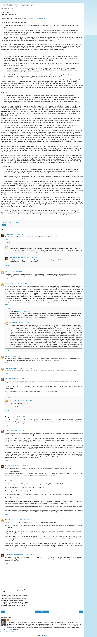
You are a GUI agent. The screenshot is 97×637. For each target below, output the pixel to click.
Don (6, 356)
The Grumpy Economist (17, 5)
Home (42, 611)
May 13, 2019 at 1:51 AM (23, 246)
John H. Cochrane (14, 620)
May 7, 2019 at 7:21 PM (21, 378)
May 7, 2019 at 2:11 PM (20, 283)
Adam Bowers (9, 520)
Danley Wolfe (9, 283)
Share (3, 225)
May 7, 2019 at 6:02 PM (25, 368)
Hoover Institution (75, 624)
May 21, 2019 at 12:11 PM (26, 554)
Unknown (12, 246)
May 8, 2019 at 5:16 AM (17, 430)
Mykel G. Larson (10, 465)
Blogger (45, 635)
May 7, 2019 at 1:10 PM (15, 271)
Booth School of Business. (50, 626)
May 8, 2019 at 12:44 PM (25, 401)
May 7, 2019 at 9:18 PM (19, 417)
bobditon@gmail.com (11, 368)
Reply (6, 239)
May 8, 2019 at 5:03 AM (22, 311)
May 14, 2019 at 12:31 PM (21, 520)
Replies (9, 243)
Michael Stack (13, 401)
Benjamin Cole (9, 378)
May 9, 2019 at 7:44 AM (21, 465)
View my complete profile (7, 631)
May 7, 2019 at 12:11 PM (17, 234)
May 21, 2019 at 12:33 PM (31, 257)
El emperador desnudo (16, 257)
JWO (6, 271)
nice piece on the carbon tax (36, 18)
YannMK (7, 430)
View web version (42, 615)
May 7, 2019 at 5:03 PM (14, 356)
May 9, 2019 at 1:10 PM (24, 322)
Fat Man (7, 234)
